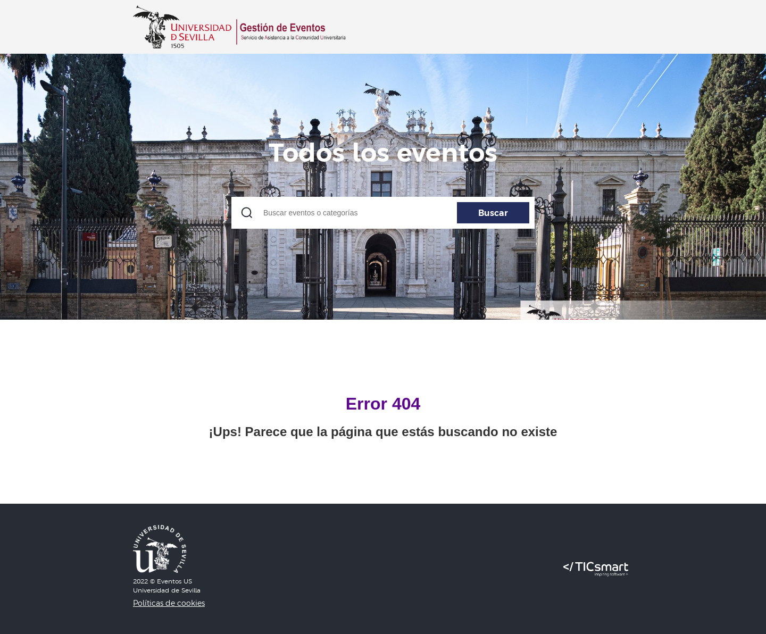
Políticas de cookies (169, 603)
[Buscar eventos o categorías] (383, 213)
